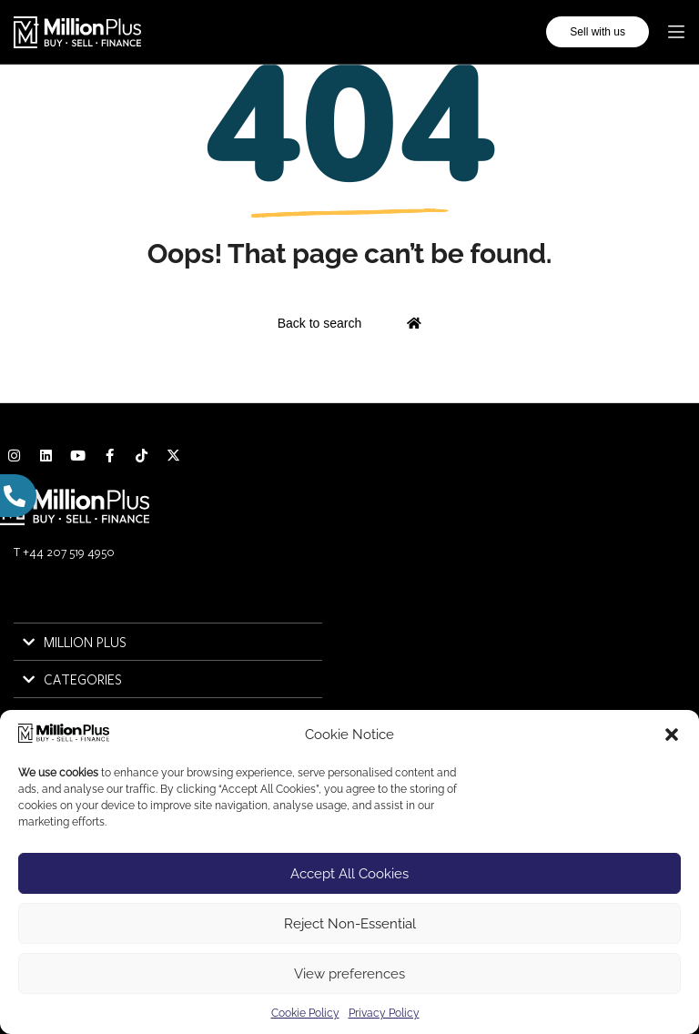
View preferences (349, 974)
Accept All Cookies (349, 874)
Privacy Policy (384, 1013)
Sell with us (597, 31)
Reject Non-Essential (350, 924)
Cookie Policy (305, 1013)
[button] (672, 734)
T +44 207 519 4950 (64, 551)
